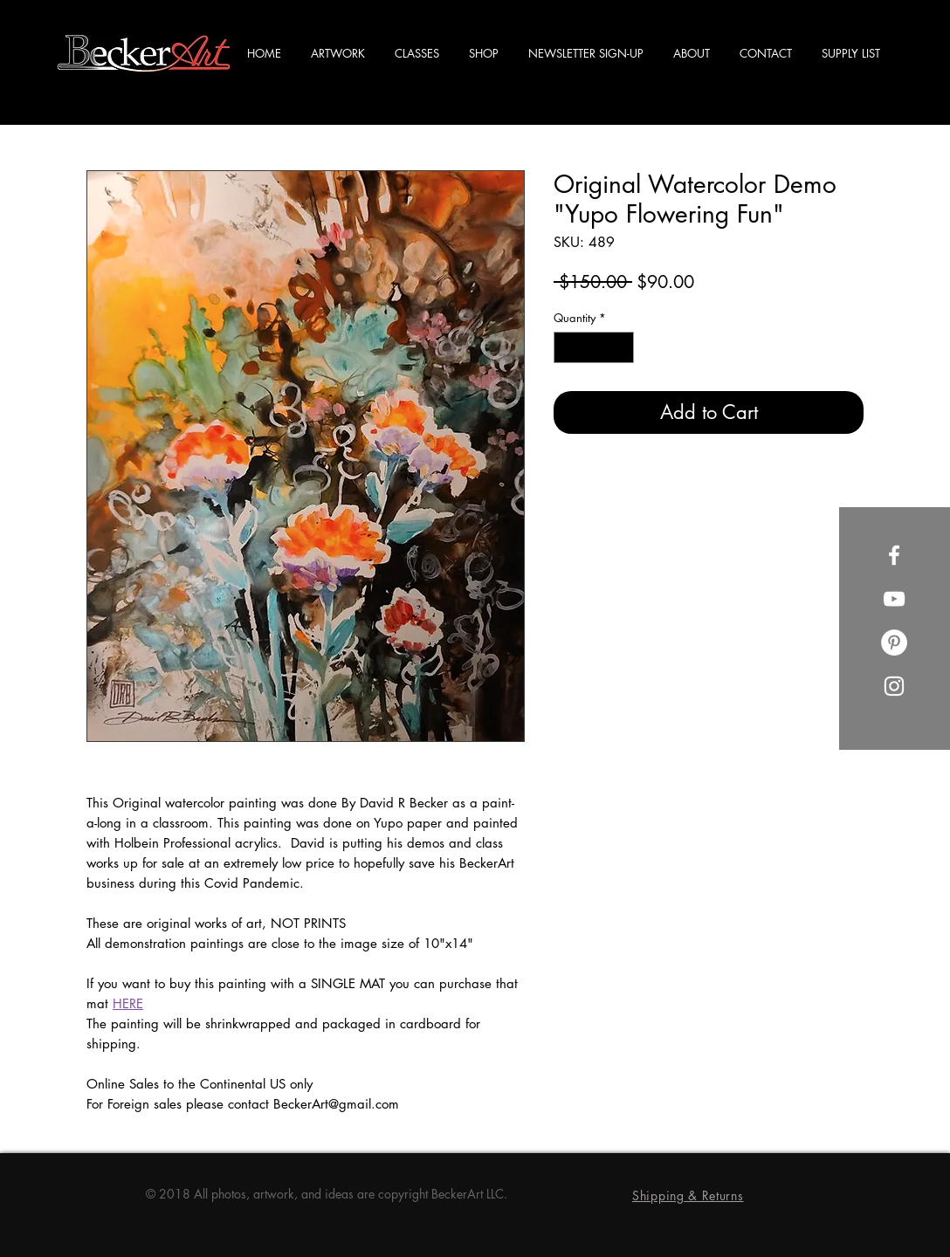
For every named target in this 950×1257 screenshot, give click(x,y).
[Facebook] (894, 555)
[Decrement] (566, 347)
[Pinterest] (894, 642)
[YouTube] (894, 599)
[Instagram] (894, 686)
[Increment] (621, 347)
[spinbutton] (594, 347)
